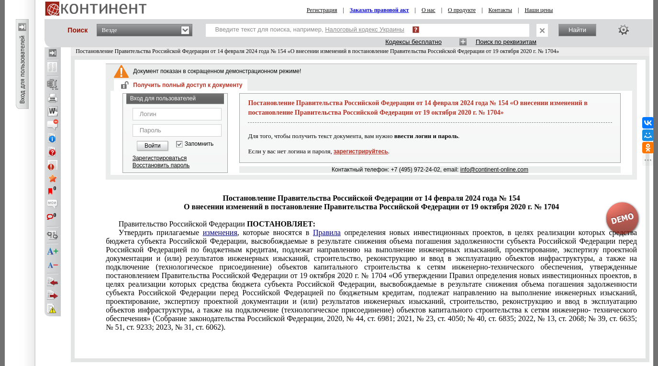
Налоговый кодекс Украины (364, 29)
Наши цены (538, 10)
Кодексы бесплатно (413, 41)
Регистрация (322, 10)
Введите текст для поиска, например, (309, 29)
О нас (428, 10)
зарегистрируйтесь (361, 151)
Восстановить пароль (161, 165)
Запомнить (199, 144)
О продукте (462, 10)
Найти (577, 29)
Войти (153, 145)
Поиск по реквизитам (506, 41)
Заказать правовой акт (379, 10)
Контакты (501, 10)
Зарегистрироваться (160, 158)
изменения (220, 232)
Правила (327, 232)
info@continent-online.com (494, 169)
